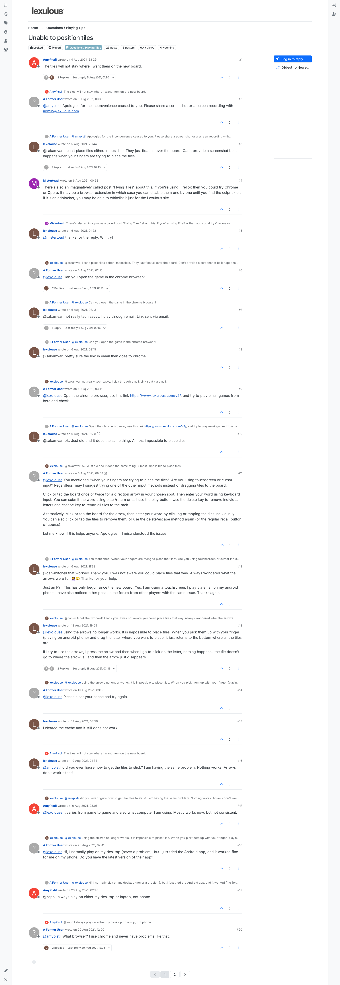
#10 (240, 434)
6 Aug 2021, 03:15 (83, 349)
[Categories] (6, 5)
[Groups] (6, 49)
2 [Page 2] (175, 974)
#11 (240, 473)
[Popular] (6, 32)
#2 (240, 99)
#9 (240, 389)
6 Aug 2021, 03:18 (83, 434)
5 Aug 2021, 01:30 (90, 99)
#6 (240, 270)
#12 (240, 566)
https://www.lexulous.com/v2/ (155, 395)
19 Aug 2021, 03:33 (91, 690)
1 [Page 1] (165, 974)
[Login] (334, 5)
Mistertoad (51, 180)
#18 (240, 845)
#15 (240, 721)
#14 (240, 690)
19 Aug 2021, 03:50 (84, 721)
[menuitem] (334, 5)
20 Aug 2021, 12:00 (91, 929)
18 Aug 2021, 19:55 (84, 625)
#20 (239, 929)
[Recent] (6, 14)
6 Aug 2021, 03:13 (83, 309)
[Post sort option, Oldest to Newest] (293, 67)
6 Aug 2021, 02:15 (90, 270)
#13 (240, 625)
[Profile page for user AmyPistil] (34, 62)
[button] (6, 970)
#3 (240, 144)
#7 (240, 309)
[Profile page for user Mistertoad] (34, 183)
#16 (240, 760)
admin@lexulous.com (61, 111)
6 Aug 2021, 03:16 (90, 389)
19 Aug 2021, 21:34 (84, 760)
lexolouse (50, 144)
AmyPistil (50, 59)
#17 (240, 805)
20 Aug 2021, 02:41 (91, 845)
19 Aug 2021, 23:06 (84, 805)
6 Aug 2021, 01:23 (83, 230)
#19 (240, 890)
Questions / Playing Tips (83, 47)
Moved (55, 47)
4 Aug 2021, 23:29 (83, 59)
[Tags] (6, 23)
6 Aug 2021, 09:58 (90, 473)
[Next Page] (185, 974)
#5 (240, 230)
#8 (240, 349)
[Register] (334, 14)
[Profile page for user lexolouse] (34, 147)
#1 (240, 59)
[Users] (6, 41)
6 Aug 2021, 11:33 (83, 566)
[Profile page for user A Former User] (34, 102)
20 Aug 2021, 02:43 (84, 890)
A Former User (53, 99)
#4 (240, 180)
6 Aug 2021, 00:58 (85, 180)
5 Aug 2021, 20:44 (84, 144)
